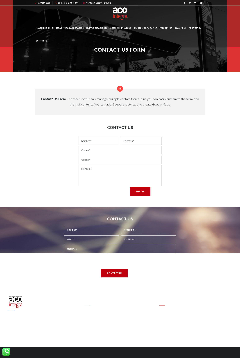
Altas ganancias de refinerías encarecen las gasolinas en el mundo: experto (117, 323)
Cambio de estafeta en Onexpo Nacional (104, 312)
